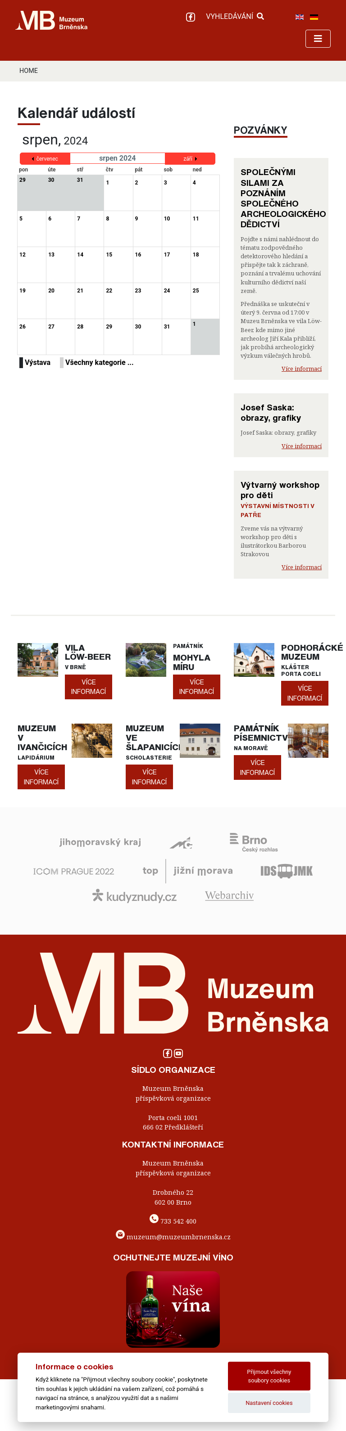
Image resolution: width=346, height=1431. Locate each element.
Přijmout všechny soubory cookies (269, 1376)
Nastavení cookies (269, 1403)
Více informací (302, 368)
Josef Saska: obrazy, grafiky (271, 412)
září (187, 159)
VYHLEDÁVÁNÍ (235, 16)
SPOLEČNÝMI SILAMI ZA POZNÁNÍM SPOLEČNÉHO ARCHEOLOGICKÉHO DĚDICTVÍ (283, 198)
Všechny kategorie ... (99, 362)
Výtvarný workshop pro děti (280, 489)
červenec (47, 159)
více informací (88, 687)
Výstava (37, 362)
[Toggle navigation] (318, 39)
